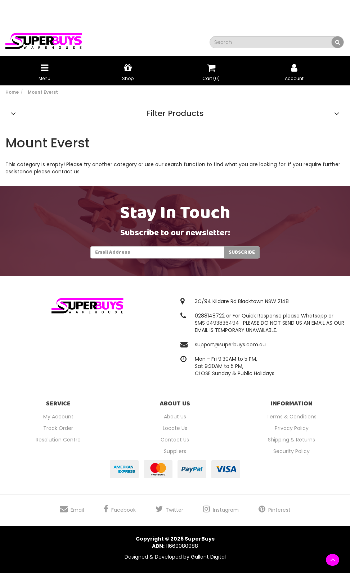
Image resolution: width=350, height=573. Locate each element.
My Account (58, 416)
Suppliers (175, 451)
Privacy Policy (292, 428)
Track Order (58, 428)
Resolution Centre (58, 439)
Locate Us (175, 428)
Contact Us (175, 439)
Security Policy (291, 451)
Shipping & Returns (291, 439)
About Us (175, 416)
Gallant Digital (208, 556)
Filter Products (175, 113)
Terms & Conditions (291, 416)
